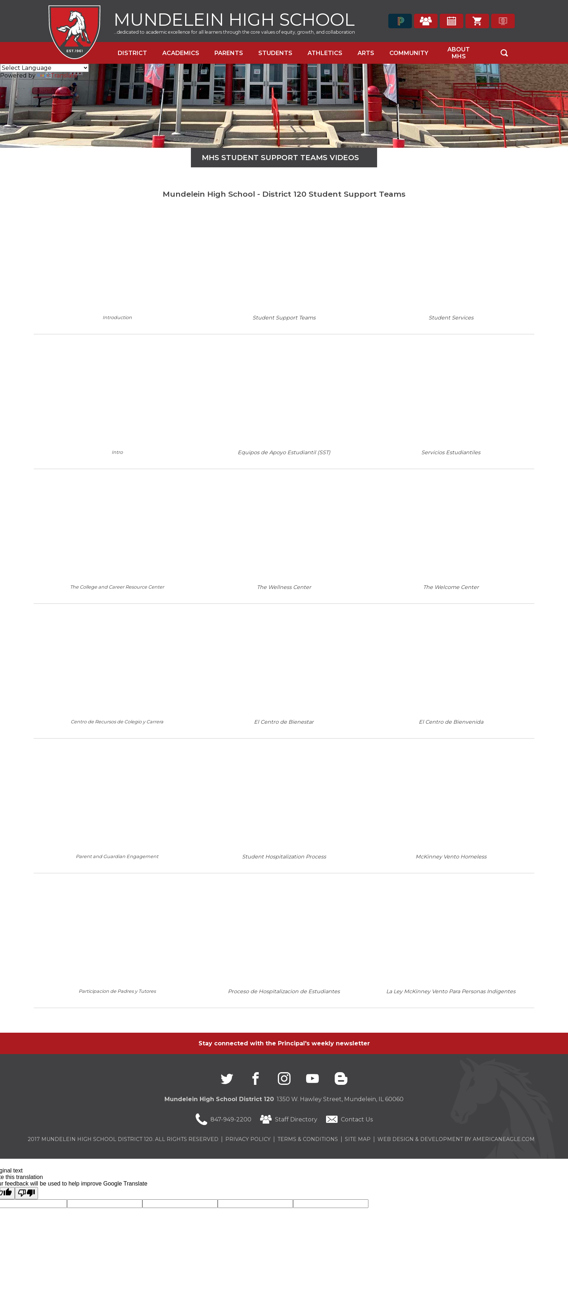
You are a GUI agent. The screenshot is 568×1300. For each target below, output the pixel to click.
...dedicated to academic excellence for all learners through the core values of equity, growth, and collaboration (234, 32)
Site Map (358, 1139)
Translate (57, 75)
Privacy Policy (248, 1139)
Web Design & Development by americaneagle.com (456, 1139)
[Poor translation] (26, 1193)
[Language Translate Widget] (44, 68)
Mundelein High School (234, 18)
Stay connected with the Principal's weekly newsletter (284, 1043)
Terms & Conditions (307, 1139)
